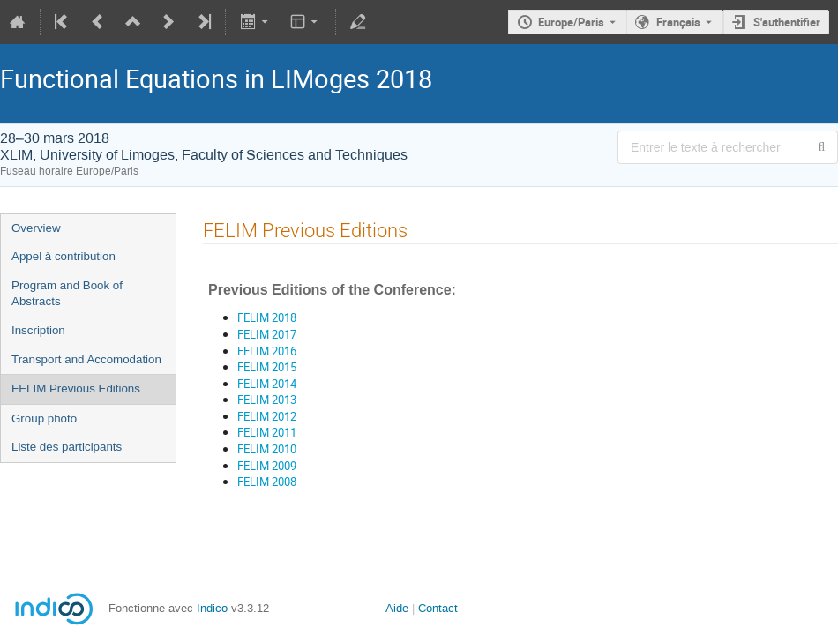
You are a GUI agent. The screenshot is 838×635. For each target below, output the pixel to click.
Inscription (38, 330)
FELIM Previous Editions (75, 388)
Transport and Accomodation (86, 359)
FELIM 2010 (266, 449)
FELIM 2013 (266, 399)
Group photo (44, 418)
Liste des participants (66, 446)
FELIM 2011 (266, 432)
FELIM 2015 (266, 367)
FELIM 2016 (266, 351)
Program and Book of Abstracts (67, 294)
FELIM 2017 (266, 334)
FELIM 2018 (266, 317)
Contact (438, 608)
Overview (36, 228)
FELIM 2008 (266, 481)
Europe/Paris (571, 22)
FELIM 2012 (266, 416)
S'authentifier (786, 22)
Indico (212, 608)
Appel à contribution (63, 256)
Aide (396, 608)
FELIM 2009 (266, 466)
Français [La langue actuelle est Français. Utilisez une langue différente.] (678, 22)
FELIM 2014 (266, 384)
